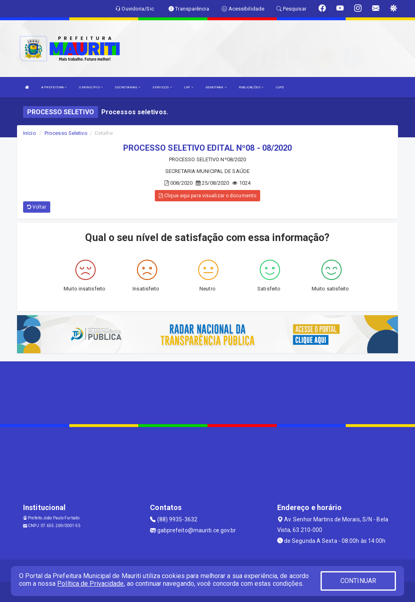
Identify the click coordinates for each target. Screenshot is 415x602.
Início (29, 133)
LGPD (280, 87)
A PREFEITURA (53, 87)
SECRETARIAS (127, 87)
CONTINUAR (358, 581)
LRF (188, 87)
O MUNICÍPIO (91, 87)
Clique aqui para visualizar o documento (207, 196)
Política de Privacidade (90, 583)
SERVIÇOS (162, 87)
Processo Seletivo (66, 133)
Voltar (36, 207)
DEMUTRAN (216, 87)
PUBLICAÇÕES (251, 87)
